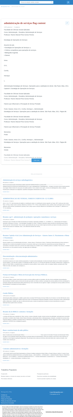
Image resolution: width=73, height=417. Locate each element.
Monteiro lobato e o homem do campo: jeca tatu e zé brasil (15, 376)
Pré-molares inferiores (6, 378)
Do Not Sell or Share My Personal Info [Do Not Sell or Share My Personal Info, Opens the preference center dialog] (54, 415)
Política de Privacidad (6, 399)
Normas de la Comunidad (7, 403)
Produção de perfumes (42, 374)
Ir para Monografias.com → (57, 392)
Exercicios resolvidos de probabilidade (46, 376)
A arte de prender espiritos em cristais (46, 378)
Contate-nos (4, 395)
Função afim (4, 374)
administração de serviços (18, 6)
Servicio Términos (5, 397)
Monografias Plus (5, 6)
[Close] (70, 415)
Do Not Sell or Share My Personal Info (10, 406)
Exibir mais (36, 160)
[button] (67, 23)
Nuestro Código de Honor (7, 404)
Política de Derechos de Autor (8, 401)
